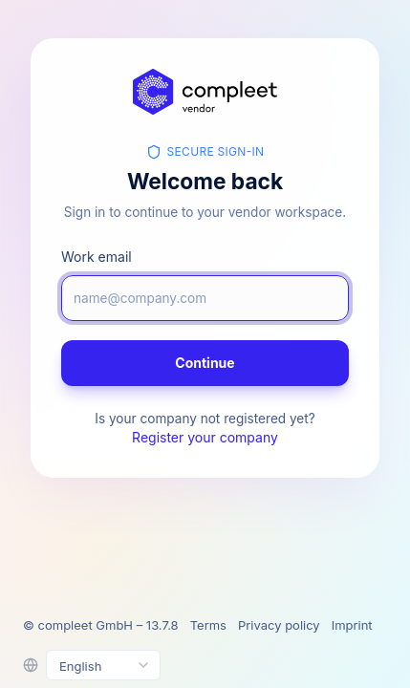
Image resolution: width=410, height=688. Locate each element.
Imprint (352, 625)
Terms (208, 625)
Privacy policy (279, 625)
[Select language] (103, 665)
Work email (96, 256)
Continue (204, 363)
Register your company (205, 437)
